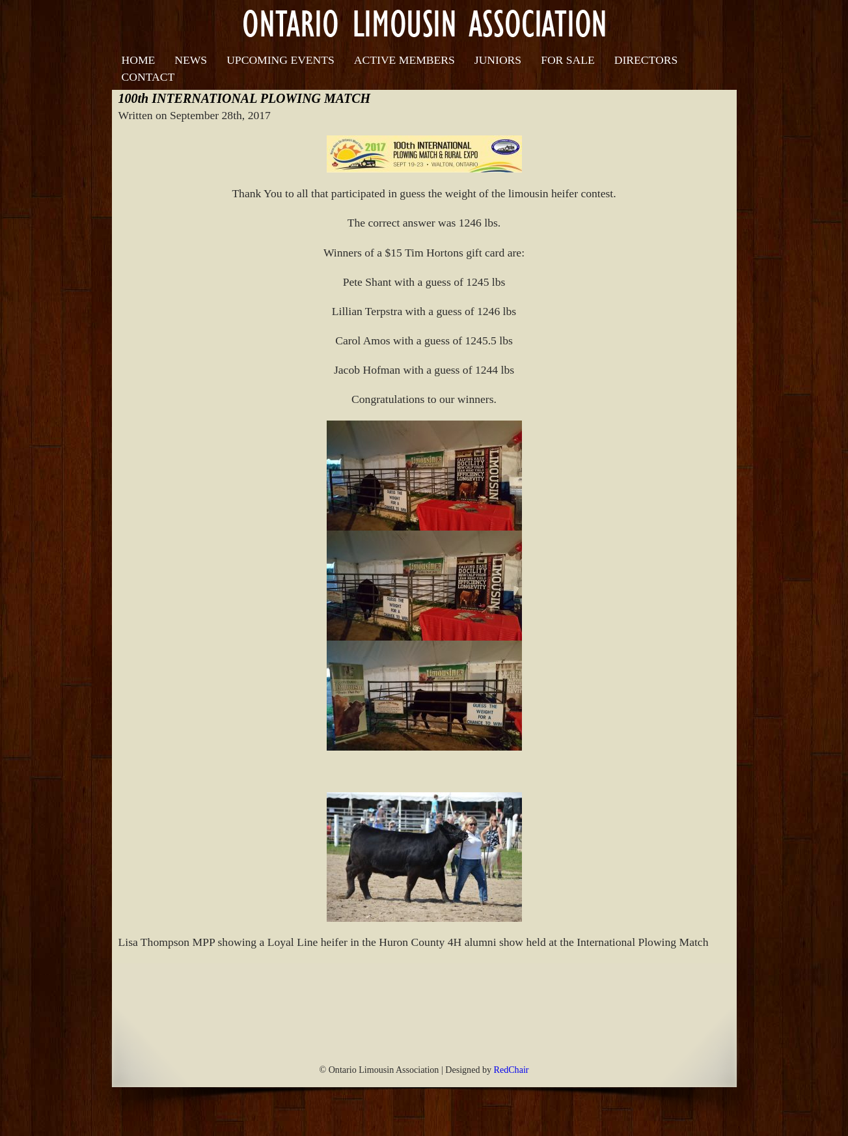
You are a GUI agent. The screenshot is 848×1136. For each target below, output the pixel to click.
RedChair (511, 1069)
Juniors (497, 59)
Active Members (404, 59)
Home (139, 59)
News (190, 59)
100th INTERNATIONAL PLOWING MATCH (244, 98)
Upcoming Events (280, 59)
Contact (148, 76)
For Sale (568, 59)
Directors (645, 59)
